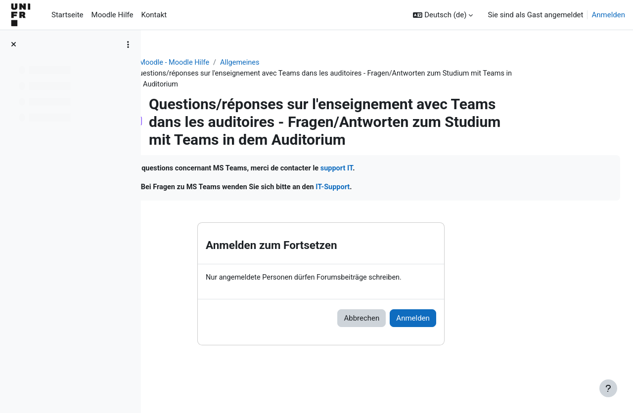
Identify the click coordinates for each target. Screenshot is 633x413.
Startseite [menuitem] (67, 14)
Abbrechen (420, 320)
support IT (485, 169)
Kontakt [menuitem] (154, 14)
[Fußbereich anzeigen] (608, 388)
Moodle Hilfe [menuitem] (112, 14)
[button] (443, 15)
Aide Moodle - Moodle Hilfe (226, 62)
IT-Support (481, 188)
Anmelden (608, 14)
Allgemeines (301, 62)
